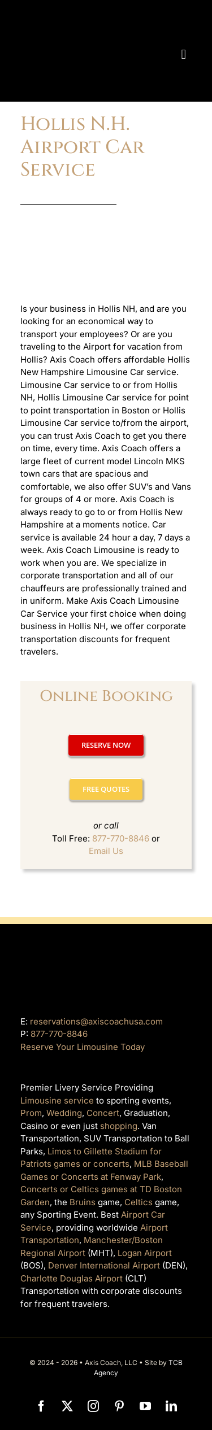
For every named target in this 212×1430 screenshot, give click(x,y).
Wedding (64, 1113)
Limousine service (57, 1100)
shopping (118, 1126)
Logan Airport (145, 1253)
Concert (102, 1113)
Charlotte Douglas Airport (71, 1278)
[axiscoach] (87, 15)
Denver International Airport (104, 1265)
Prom (31, 1113)
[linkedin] (171, 1406)
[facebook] (41, 1406)
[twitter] (67, 1406)
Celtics (138, 1202)
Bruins (83, 1202)
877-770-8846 (120, 838)
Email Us (106, 850)
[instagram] (93, 1406)
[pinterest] (119, 1406)
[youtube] (145, 1406)
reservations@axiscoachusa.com (96, 1021)
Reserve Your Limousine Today (82, 1046)
